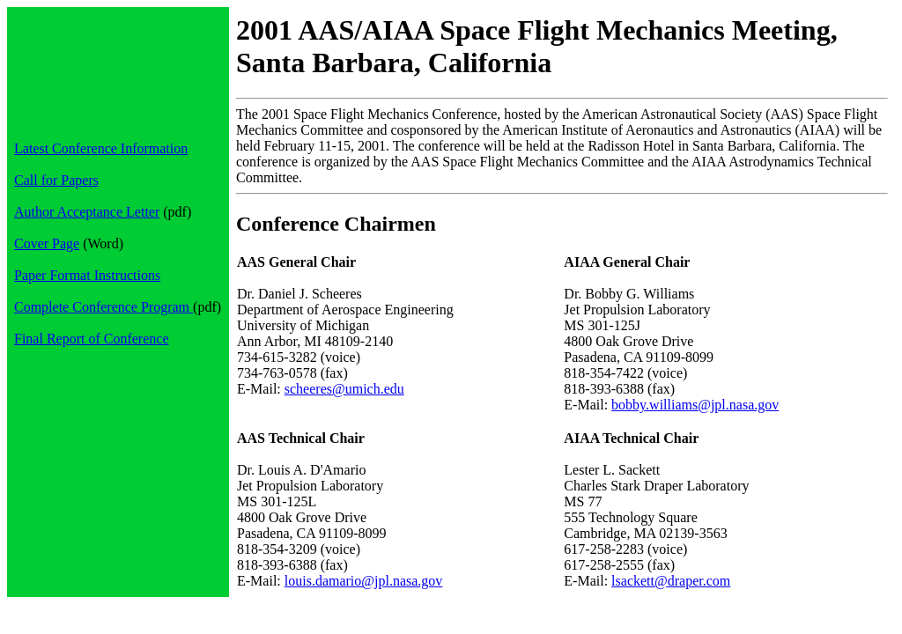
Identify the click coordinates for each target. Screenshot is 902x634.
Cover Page (46, 243)
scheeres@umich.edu (344, 388)
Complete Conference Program (103, 306)
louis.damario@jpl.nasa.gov (364, 580)
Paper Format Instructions (87, 275)
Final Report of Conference (91, 338)
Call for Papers (56, 180)
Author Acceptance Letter (86, 211)
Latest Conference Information (101, 148)
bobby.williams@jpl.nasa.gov (695, 404)
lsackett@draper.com (670, 580)
